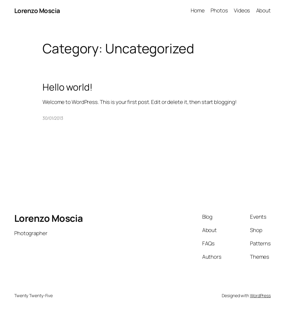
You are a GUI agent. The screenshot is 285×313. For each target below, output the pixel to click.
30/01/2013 (52, 118)
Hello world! (67, 87)
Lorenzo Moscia (37, 10)
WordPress (260, 295)
